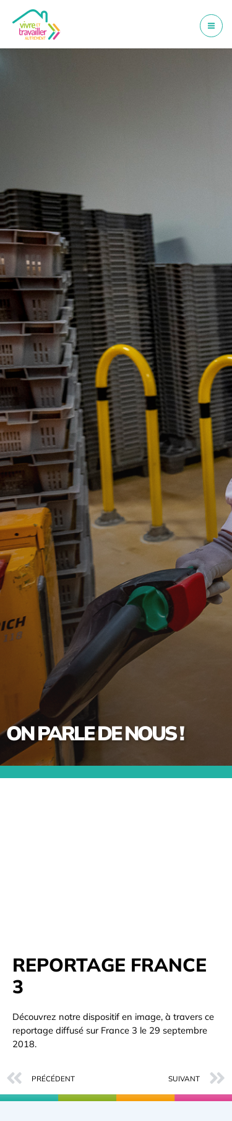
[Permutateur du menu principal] (211, 25)
